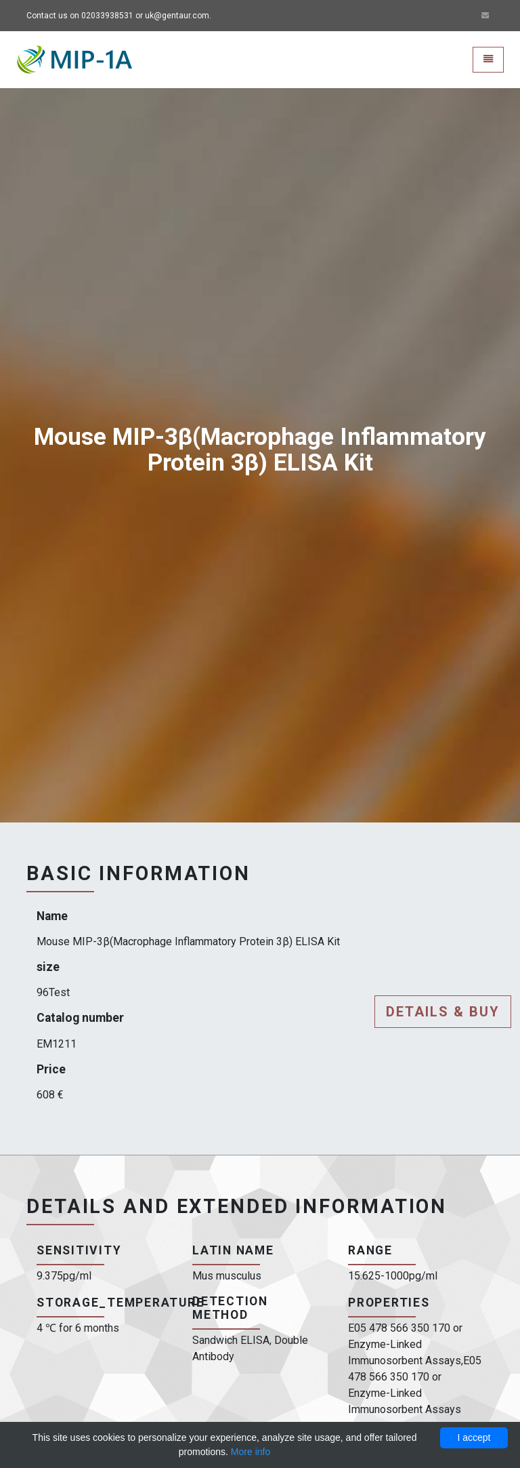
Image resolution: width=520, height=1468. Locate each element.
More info (250, 1451)
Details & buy (443, 1012)
